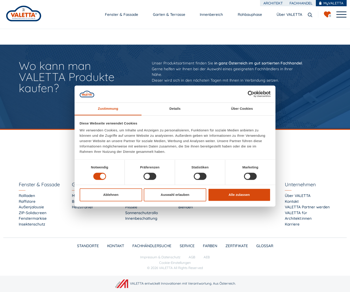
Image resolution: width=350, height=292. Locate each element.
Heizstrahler (82, 207)
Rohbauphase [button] (250, 14)
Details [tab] (175, 109)
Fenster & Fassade (39, 184)
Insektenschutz (32, 224)
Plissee (131, 207)
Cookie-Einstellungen (175, 263)
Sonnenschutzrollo (141, 212)
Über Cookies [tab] (242, 109)
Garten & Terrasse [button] (169, 14)
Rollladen (27, 195)
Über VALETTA (297, 195)
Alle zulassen (239, 195)
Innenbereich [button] (212, 14)
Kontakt (292, 201)
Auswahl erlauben (175, 195)
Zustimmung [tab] (108, 109)
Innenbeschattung (141, 218)
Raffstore (27, 201)
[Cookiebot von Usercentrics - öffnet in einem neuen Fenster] (251, 94)
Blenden (185, 207)
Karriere (292, 224)
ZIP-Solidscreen (32, 212)
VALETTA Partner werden (307, 207)
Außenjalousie (31, 207)
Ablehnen (110, 195)
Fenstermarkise (33, 218)
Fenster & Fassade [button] (122, 14)
